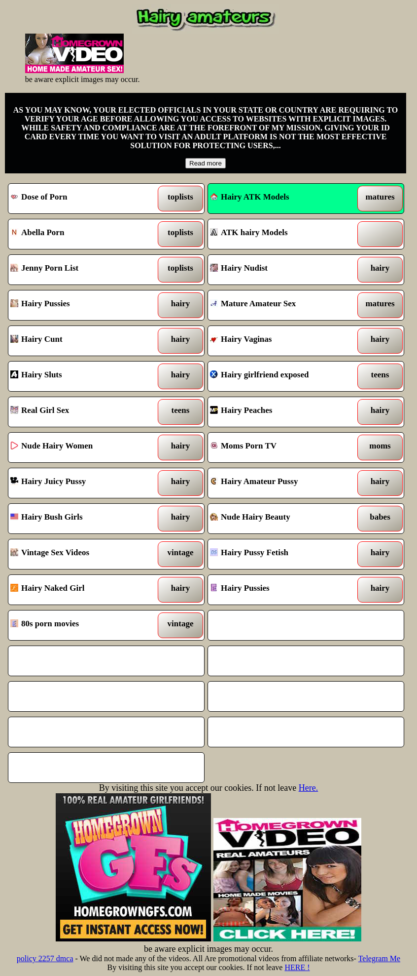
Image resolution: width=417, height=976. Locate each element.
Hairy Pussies (80, 305)
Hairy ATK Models (249, 197)
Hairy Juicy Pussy (80, 483)
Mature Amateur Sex (280, 305)
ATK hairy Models (280, 234)
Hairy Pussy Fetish (280, 554)
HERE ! (297, 967)
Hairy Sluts (80, 376)
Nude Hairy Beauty (280, 518)
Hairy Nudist (280, 270)
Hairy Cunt (80, 341)
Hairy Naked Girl (80, 590)
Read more (205, 163)
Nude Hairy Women (80, 447)
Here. (308, 788)
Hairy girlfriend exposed (280, 376)
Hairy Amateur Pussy (280, 483)
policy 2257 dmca (45, 958)
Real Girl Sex (80, 412)
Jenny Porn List (80, 270)
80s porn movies (80, 625)
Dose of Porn (80, 198)
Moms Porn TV (280, 447)
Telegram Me (379, 958)
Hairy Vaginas (280, 341)
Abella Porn (80, 234)
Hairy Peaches (280, 412)
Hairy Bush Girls (80, 518)
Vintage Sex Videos (80, 554)
